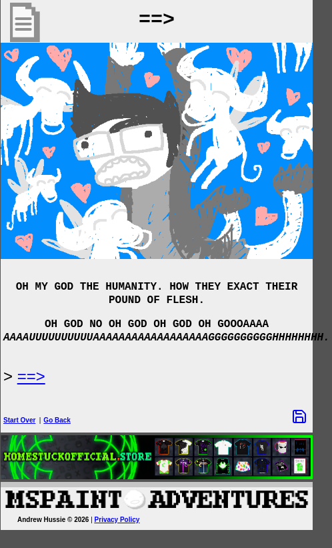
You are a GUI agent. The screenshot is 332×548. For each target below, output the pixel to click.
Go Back (66, 420)
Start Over (29, 420)
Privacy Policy (126, 519)
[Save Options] (309, 416)
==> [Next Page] (41, 376)
